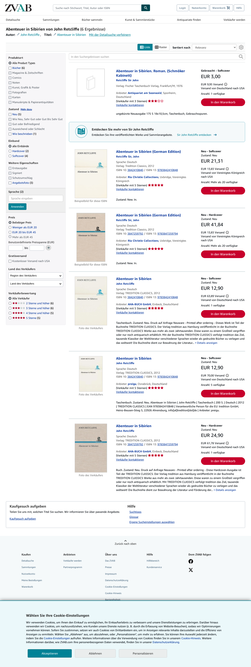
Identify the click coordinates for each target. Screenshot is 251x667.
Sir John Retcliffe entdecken (197, 135)
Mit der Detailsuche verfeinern (110, 35)
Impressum (111, 573)
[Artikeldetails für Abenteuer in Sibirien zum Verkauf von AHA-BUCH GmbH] (91, 301)
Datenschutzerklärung (116, 580)
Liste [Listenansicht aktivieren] (145, 47)
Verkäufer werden (234, 19)
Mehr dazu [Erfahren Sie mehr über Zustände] (26, 109)
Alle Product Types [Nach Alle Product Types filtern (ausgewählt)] (22, 63)
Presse (108, 567)
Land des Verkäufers (22, 283)
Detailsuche (13, 19)
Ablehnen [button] (95, 653)
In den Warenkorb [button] (223, 102)
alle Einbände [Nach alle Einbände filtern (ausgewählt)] (19, 146)
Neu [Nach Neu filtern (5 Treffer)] (14, 114)
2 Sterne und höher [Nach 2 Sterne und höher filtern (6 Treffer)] (33, 303)
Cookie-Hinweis (113, 593)
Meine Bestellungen (32, 580)
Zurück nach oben (125, 543)
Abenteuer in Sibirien (71, 35)
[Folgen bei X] (190, 570)
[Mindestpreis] (15, 248)
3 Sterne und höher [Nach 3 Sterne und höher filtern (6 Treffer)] (33, 308)
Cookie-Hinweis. (191, 638)
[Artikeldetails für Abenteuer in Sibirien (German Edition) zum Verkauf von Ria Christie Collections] (91, 173)
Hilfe (239, 7)
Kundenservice (154, 567)
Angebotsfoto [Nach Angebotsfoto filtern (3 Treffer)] (20, 183)
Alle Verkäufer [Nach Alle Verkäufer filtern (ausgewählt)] (21, 298)
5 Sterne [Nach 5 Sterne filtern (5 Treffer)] (26, 318)
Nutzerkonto (199, 7)
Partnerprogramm (72, 567)
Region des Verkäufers (23, 275)
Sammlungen (51, 19)
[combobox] (97, 8)
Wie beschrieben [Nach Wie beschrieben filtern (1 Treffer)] (22, 134)
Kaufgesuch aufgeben (23, 518)
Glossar (133, 517)
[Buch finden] (145, 8)
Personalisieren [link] (143, 653)
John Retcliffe (29, 35)
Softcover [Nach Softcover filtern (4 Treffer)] (18, 156)
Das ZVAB (110, 560)
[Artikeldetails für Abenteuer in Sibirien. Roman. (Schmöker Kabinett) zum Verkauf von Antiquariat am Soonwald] (91, 83)
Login (182, 7)
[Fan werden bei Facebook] (190, 562)
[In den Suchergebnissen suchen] (157, 56)
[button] (241, 57)
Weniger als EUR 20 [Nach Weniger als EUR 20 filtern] (22, 227)
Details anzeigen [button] (207, 342)
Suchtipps (135, 512)
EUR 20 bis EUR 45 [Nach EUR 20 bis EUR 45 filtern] (22, 232)
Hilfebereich (153, 560)
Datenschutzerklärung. (166, 642)
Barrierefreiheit (112, 599)
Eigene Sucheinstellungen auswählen (152, 522)
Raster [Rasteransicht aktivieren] (161, 47)
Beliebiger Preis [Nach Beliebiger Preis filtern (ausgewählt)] (20, 222)
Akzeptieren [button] (50, 653)
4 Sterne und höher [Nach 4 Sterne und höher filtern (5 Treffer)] (33, 313)
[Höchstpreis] (37, 248)
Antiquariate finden (189, 19)
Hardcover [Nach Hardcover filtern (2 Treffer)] (18, 151)
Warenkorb (27, 586)
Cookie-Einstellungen (57, 638)
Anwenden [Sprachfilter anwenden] (17, 206)
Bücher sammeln (92, 19)
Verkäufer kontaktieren (130, 105)
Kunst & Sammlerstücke (140, 19)
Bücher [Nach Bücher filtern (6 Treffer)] (16, 67)
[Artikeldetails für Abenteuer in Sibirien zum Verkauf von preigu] (91, 374)
